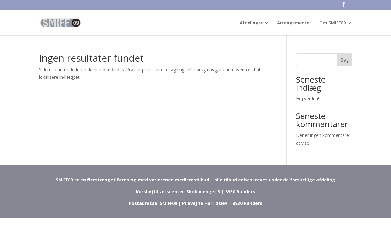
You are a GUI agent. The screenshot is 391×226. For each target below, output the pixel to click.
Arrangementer (294, 23)
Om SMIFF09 (332, 23)
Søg (345, 60)
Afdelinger (251, 23)
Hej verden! (307, 98)
